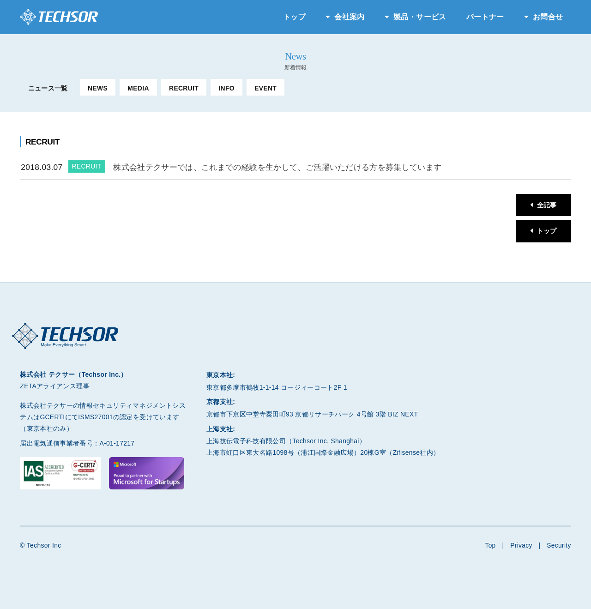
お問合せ (548, 17)
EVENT (265, 88)
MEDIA (138, 88)
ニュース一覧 (48, 88)
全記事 (546, 205)
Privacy (521, 545)
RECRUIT (184, 88)
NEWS (98, 88)
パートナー (485, 17)
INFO (226, 88)
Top (489, 545)
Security (559, 545)
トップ (294, 17)
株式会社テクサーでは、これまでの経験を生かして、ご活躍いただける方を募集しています (277, 167)
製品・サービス (419, 17)
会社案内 (349, 17)
